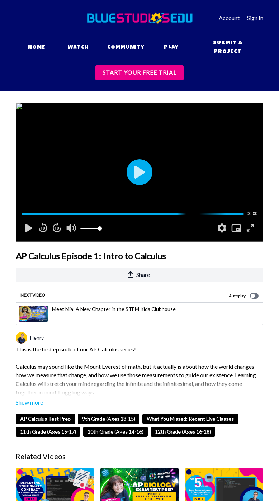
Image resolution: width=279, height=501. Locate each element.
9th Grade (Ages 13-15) (108, 419)
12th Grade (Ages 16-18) (183, 432)
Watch (78, 48)
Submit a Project (227, 48)
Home (37, 48)
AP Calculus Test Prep (45, 419)
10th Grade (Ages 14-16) (115, 432)
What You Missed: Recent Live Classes (190, 419)
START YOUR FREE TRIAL (139, 72)
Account (229, 17)
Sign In (255, 17)
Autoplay (244, 296)
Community (126, 48)
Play (171, 48)
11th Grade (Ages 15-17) (48, 432)
